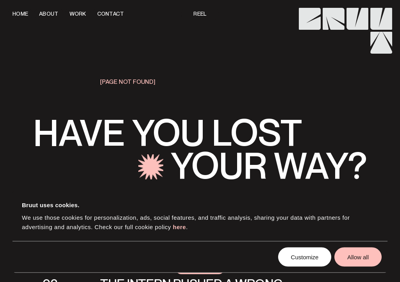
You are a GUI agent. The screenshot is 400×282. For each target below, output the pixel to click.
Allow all (358, 256)
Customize (305, 256)
